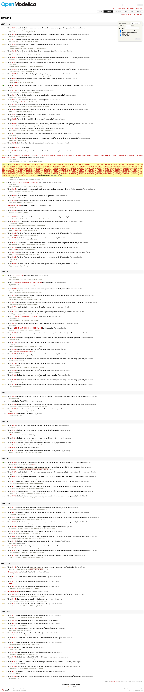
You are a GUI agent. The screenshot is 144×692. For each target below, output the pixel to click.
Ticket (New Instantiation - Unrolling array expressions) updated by (36, 44)
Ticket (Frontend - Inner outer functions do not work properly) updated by (38, 51)
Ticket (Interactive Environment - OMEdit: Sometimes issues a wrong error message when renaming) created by (50, 404)
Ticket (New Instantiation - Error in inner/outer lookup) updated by (35, 196)
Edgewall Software (20, 690)
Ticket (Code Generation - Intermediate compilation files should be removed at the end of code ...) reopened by (50, 477)
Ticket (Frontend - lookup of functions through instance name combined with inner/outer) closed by (46, 69)
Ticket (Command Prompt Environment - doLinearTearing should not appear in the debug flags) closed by (48, 124)
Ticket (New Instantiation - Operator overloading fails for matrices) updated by (39, 62)
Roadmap (118, 11)
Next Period (137, 14)
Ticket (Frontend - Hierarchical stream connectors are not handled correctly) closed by (42, 217)
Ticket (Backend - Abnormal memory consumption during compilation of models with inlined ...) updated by (49, 210)
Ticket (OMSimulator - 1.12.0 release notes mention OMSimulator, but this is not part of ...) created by (46, 243)
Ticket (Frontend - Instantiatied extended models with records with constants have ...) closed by (45, 104)
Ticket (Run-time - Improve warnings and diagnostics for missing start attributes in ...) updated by (46, 333)
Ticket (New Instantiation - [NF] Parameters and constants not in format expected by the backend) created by (48, 491)
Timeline (108, 11)
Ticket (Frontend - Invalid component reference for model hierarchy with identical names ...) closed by (47, 58)
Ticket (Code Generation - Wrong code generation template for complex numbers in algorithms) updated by (48, 676)
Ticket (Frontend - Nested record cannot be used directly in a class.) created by (37, 451)
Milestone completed (16, 148)
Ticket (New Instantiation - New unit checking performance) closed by (34, 628)
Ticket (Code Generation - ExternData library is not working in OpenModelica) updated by (42, 666)
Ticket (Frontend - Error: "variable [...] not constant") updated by (34, 119)
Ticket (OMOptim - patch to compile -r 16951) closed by (32, 114)
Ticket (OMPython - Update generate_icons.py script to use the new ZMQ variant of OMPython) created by (47, 467)
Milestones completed (127, 31)
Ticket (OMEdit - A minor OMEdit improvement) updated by (31, 581)
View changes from (130, 23)
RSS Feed (73, 687)
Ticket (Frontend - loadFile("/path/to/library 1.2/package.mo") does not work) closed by (42, 74)
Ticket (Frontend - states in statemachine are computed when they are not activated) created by (44, 594)
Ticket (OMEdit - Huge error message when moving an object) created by (37, 438)
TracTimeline (115, 681)
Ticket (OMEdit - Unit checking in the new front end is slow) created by (37, 375)
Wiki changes (124, 36)
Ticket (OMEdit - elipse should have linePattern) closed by (31, 633)
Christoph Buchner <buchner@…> (23, 351)
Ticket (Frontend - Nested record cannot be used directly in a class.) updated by (36, 409)
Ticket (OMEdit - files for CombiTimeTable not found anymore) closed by (36, 657)
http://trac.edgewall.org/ (136, 690)
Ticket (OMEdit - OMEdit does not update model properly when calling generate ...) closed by (42, 662)
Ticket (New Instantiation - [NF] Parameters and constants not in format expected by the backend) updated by (50, 472)
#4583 (33, 464)
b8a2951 (21, 360)
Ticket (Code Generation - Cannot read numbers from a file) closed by (36, 143)
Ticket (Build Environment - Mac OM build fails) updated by (33, 599)
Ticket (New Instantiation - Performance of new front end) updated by (37, 307)
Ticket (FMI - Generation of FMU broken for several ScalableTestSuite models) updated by (43, 222)
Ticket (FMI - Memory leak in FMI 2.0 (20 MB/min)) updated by (33, 531)
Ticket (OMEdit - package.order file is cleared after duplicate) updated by (37, 151)
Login (114, 8)
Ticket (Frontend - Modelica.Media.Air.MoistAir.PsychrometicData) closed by (38, 527)
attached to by (28, 205)
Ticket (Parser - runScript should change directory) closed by (34, 100)
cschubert (22, 102)
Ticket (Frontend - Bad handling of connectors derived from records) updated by (40, 95)
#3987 (10, 583)
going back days (126, 25)
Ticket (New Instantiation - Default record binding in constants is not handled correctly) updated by (46, 109)
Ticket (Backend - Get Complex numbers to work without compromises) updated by (41, 323)
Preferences (121, 8)
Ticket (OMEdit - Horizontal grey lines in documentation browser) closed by (37, 541)
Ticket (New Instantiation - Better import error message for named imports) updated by (42, 133)
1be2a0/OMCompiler (21, 659)
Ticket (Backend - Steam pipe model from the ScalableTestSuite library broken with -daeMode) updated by (48, 338)
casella (17, 249)
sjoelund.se (18, 230)
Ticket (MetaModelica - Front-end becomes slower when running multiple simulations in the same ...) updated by (50, 302)
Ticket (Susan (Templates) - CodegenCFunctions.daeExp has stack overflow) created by (41, 507)
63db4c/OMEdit (34, 659)
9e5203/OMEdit (20, 543)
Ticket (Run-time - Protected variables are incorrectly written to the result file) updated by (43, 233)
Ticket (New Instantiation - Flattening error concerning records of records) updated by (42, 200)
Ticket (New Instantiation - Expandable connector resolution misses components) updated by (44, 28)
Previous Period (126, 14)
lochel (19, 314)
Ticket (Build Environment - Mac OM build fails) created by (33, 652)
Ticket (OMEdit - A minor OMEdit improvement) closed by (32, 577)
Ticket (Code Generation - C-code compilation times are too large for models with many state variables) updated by (51, 517)
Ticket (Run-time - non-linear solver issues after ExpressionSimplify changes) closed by (42, 39)
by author (129, 28)
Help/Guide (130, 8)
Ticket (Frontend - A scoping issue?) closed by (29, 90)
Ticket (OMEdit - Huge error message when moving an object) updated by (36, 425)
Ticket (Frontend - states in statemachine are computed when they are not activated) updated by (44, 555)
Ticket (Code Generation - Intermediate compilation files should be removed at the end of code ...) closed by (47, 462)
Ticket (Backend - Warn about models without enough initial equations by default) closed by (44, 312)
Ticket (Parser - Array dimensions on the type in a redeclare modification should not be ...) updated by (47, 138)
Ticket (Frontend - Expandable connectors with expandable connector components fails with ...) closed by (48, 85)
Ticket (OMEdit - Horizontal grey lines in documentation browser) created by (36, 546)
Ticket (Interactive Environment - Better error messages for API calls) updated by (40, 79)
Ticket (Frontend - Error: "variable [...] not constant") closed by (34, 128)
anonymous (18, 411)
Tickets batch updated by (72, 170)
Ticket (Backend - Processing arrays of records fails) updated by (34, 671)
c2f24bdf (26, 630)
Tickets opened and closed (128, 32)
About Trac (139, 8)
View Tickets (129, 11)
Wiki (100, 11)
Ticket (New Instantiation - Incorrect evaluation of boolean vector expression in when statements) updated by (47, 252)
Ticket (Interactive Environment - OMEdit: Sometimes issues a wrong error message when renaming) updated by (48, 359)
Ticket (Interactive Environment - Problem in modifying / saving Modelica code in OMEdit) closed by (46, 35)
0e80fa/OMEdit (20, 663)
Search (139, 11)
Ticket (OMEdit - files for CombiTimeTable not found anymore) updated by (38, 638)
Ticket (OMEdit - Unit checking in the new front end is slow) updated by (37, 228)
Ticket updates (125, 34)
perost (16, 82)
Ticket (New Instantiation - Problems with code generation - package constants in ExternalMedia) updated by (49, 189)
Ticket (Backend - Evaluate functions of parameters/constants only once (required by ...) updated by (46, 481)
